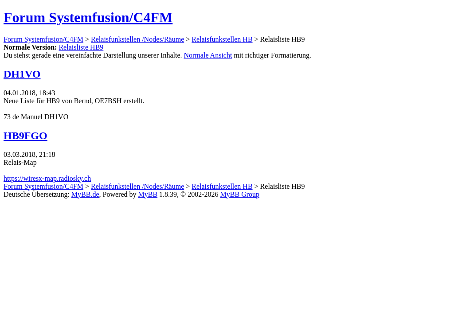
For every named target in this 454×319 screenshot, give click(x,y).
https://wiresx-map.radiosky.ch (47, 178)
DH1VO (22, 74)
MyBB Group (239, 194)
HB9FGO (25, 135)
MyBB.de (85, 194)
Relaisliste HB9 (81, 47)
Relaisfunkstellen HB (222, 39)
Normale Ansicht (208, 55)
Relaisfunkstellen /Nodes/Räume (137, 39)
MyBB (148, 194)
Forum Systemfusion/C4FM (88, 17)
